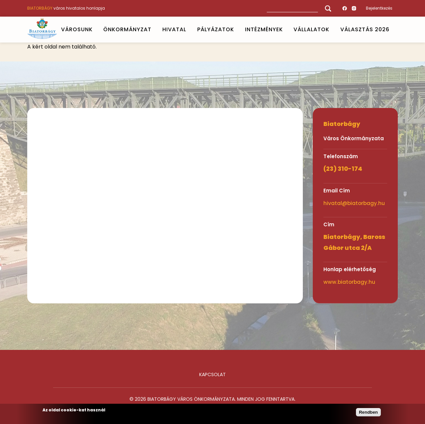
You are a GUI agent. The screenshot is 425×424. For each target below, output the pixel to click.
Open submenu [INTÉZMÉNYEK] (286, 29)
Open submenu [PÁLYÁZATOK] (237, 29)
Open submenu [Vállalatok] (332, 29)
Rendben (368, 412)
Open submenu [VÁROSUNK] (95, 29)
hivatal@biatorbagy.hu (354, 203)
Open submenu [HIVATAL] (189, 29)
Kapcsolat (212, 374)
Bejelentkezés (379, 8)
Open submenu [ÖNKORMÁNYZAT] (154, 29)
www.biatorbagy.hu (349, 281)
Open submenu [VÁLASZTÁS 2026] (392, 29)
